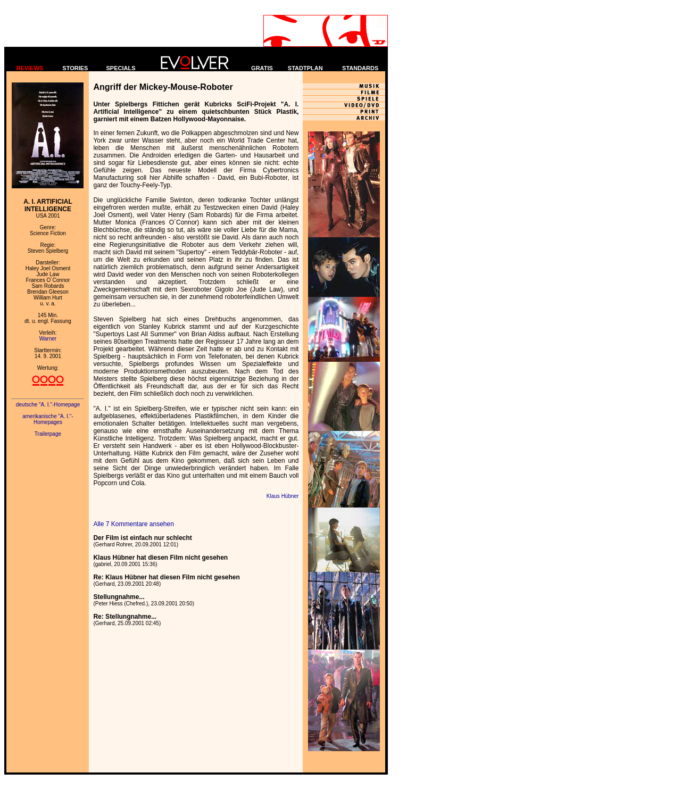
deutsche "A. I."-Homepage (48, 405)
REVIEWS (29, 68)
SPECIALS (121, 68)
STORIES (75, 68)
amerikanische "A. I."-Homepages (47, 419)
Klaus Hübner (283, 496)
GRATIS (262, 68)
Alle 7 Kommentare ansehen (133, 524)
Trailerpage (48, 434)
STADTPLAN (305, 68)
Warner (47, 339)
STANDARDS (360, 68)
